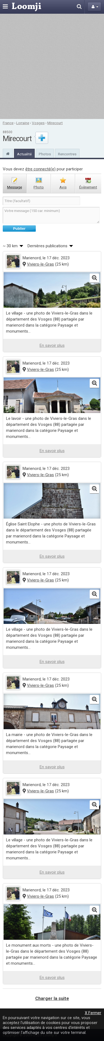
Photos (45, 154)
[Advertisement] (51, 66)
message (14, 187)
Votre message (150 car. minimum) (51, 215)
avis (63, 187)
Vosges (38, 123)
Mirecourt (55, 123)
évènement (88, 187)
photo (39, 187)
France (8, 123)
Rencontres (67, 154)
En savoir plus (52, 345)
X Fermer (93, 1012)
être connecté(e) (40, 169)
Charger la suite (52, 998)
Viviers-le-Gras (40, 264)
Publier (19, 228)
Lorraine (22, 123)
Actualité (24, 154)
